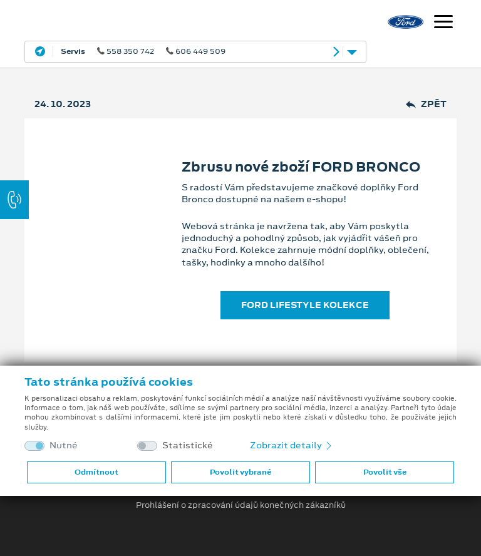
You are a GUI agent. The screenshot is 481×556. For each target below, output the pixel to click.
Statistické (187, 445)
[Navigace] (443, 23)
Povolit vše (384, 472)
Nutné (63, 445)
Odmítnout (96, 472)
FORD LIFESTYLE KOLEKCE (305, 305)
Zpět (426, 104)
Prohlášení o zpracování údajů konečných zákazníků (241, 505)
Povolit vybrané (240, 472)
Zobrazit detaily (292, 445)
